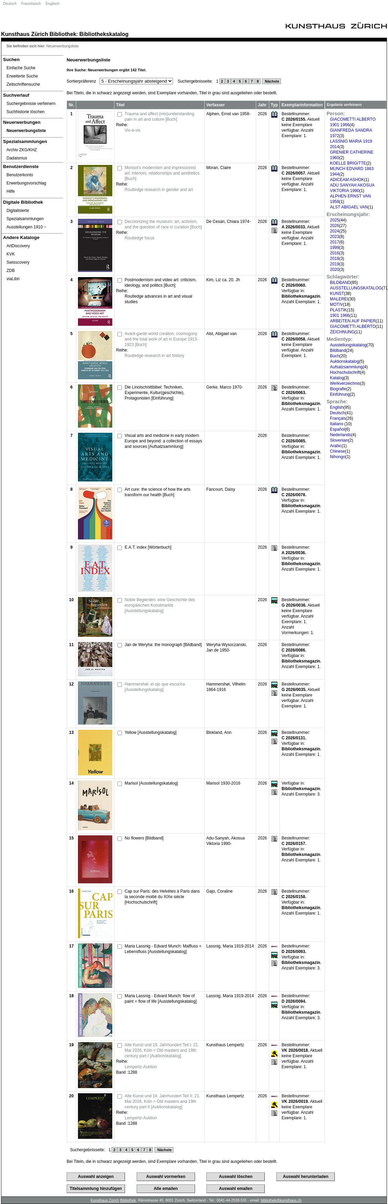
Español (337, 429)
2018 (334, 258)
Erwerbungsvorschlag (26, 183)
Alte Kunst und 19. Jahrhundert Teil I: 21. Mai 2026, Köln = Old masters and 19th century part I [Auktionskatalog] (162, 1050)
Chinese (337, 451)
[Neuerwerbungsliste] (32, 131)
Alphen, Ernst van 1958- (228, 113)
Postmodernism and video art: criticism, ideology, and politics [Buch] (160, 282)
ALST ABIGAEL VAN (349, 207)
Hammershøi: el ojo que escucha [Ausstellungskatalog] (155, 687)
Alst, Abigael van (221, 333)
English (336, 407)
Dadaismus (17, 158)
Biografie (338, 388)
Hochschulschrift (345, 372)
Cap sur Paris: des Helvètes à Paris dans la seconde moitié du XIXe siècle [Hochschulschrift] (162, 897)
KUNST (337, 293)
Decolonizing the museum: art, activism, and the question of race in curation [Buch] (163, 224)
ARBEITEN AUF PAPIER (353, 321)
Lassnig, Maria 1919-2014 (230, 946)
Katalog (337, 377)
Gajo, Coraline (219, 891)
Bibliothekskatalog (103, 34)
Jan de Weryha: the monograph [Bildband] (163, 644)
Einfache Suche (21, 67)
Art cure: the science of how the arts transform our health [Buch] (157, 492)
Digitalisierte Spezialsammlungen (25, 214)
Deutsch (9, 3)
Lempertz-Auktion (141, 1066)
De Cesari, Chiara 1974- (228, 221)
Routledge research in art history (154, 355)
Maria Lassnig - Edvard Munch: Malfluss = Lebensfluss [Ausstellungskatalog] (163, 949)
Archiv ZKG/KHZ (22, 149)
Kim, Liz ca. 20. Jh (223, 279)
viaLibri (13, 278)
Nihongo (337, 456)
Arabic (336, 445)
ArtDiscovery (18, 245)
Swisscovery (18, 262)
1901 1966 (340, 315)
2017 (334, 242)
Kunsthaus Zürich (24, 34)
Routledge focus (140, 238)
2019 (334, 264)
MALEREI (339, 299)
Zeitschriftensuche (23, 84)
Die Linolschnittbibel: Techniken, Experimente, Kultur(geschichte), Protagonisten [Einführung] (154, 393)
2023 (334, 236)
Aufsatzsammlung (346, 367)
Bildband (338, 350)
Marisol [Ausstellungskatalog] (151, 783)
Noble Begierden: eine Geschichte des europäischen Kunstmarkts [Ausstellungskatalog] (160, 605)
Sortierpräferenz (81, 81)
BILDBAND (340, 282)
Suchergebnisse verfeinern (31, 103)
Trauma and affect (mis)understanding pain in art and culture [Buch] (159, 116)
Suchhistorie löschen (26, 111)
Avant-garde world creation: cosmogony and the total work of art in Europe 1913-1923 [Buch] (161, 339)
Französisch (31, 3)
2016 (334, 253)
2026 (334, 225)
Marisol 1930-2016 (223, 783)
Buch (334, 356)
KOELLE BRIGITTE (348, 163)
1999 (334, 247)
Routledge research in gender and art (159, 189)
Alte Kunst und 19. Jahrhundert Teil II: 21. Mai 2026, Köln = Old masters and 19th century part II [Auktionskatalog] (162, 1101)
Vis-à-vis (132, 130)
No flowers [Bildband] (144, 838)
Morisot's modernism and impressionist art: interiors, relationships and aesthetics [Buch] (162, 173)
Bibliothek (62, 34)
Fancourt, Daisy (220, 489)
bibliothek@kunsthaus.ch (281, 1200)
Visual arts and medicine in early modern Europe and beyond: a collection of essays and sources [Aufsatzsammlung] (163, 441)
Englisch (52, 3)
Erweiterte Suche (22, 76)
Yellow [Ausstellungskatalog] (150, 732)
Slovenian (339, 440)
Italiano (337, 423)
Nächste (271, 81)
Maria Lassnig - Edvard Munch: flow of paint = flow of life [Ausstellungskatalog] (161, 998)
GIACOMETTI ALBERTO (353, 326)
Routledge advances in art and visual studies (158, 299)
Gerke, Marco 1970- (224, 387)
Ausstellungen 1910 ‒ (26, 227)
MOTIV (336, 304)
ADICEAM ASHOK (347, 179)
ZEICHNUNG (342, 332)
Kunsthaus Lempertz (225, 1044)
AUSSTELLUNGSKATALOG (356, 288)
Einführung (340, 394)
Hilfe (11, 191)
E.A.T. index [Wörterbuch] (148, 547)
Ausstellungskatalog (348, 345)
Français (338, 418)
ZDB (11, 270)
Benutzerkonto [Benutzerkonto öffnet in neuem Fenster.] (20, 174)
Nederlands (340, 434)
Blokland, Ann (218, 732)
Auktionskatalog (344, 361)
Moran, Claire (218, 167)
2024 (334, 231)
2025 (334, 220)
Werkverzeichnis (345, 383)
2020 (334, 269)
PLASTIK (338, 310)
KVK (11, 254)
